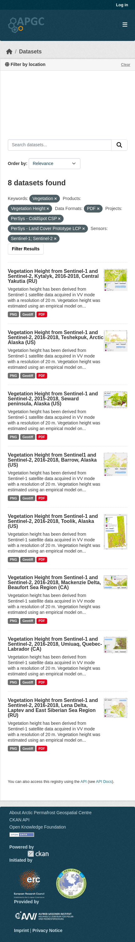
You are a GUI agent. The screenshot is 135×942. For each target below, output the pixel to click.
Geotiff (27, 314)
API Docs (104, 781)
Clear (125, 65)
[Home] (9, 51)
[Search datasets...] (60, 145)
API (83, 781)
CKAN (38, 853)
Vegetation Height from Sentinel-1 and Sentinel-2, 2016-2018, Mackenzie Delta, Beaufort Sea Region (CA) (54, 582)
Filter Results (26, 248)
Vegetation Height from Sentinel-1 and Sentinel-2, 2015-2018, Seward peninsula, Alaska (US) (53, 398)
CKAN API (19, 819)
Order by (17, 163)
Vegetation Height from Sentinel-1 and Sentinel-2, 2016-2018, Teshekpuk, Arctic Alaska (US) (56, 337)
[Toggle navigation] (124, 24)
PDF (41, 314)
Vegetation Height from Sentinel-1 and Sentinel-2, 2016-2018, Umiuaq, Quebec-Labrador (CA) (55, 644)
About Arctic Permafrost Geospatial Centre (50, 812)
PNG (13, 314)
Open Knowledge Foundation (37, 826)
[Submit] (119, 145)
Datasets (30, 51)
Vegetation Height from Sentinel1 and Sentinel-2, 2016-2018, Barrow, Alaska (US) (52, 460)
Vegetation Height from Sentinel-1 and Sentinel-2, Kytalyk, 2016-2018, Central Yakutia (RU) (53, 276)
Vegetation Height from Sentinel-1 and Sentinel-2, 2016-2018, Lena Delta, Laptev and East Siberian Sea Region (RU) (53, 708)
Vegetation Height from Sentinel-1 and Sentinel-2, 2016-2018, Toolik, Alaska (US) (53, 521)
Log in (122, 5)
